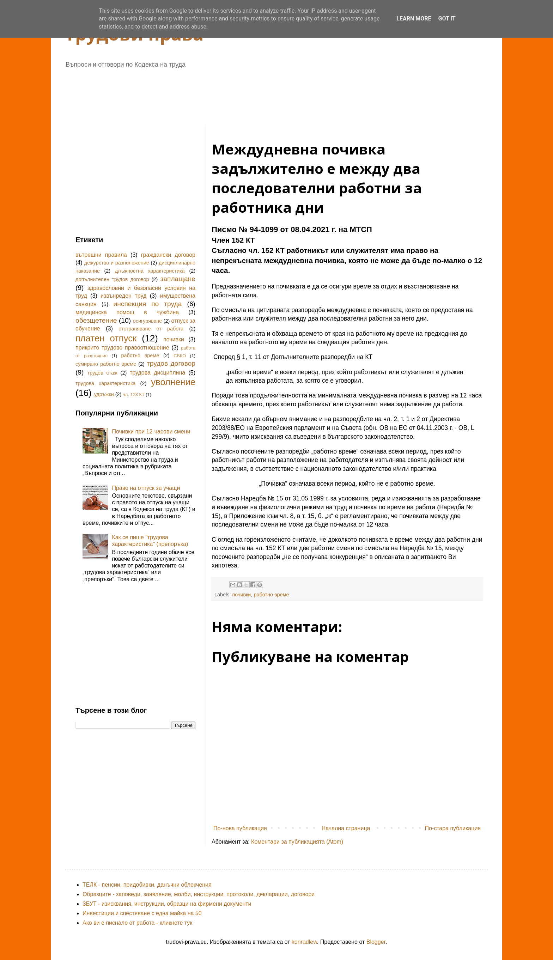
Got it (446, 18)
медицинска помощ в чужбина (127, 312)
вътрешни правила (101, 255)
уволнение (173, 382)
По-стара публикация (453, 828)
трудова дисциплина (157, 373)
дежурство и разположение (116, 263)
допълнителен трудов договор (112, 279)
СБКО (180, 355)
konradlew (304, 942)
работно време (271, 594)
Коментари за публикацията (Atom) (297, 842)
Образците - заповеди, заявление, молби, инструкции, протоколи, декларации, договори (199, 894)
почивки (241, 594)
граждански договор (168, 255)
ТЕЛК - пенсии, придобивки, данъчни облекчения (147, 885)
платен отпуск (105, 338)
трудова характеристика (105, 383)
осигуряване (147, 321)
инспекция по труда (148, 304)
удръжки (104, 394)
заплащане (177, 278)
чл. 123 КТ (133, 394)
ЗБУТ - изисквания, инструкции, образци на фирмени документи (167, 904)
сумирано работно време (105, 364)
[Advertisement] (246, 94)
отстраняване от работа (151, 329)
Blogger (375, 942)
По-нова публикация (240, 828)
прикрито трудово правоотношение (122, 348)
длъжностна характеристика (150, 271)
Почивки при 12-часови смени (151, 432)
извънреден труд (123, 296)
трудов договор (171, 363)
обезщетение (96, 320)
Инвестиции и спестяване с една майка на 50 (142, 913)
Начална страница (346, 828)
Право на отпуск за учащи (146, 488)
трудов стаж (102, 373)
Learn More (413, 18)
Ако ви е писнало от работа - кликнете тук (137, 923)
